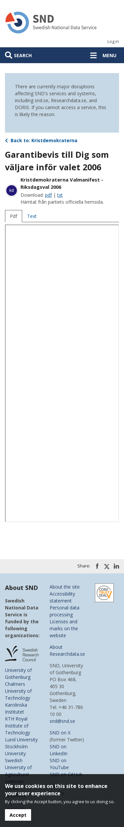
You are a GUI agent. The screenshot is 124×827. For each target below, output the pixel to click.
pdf (48, 195)
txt (60, 195)
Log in (113, 41)
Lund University (21, 739)
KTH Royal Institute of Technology (17, 726)
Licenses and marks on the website (64, 628)
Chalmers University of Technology (18, 691)
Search (23, 55)
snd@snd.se (62, 721)
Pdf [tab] (13, 216)
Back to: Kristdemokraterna (41, 140)
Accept (18, 815)
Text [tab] (32, 216)
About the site (65, 587)
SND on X (60, 732)
